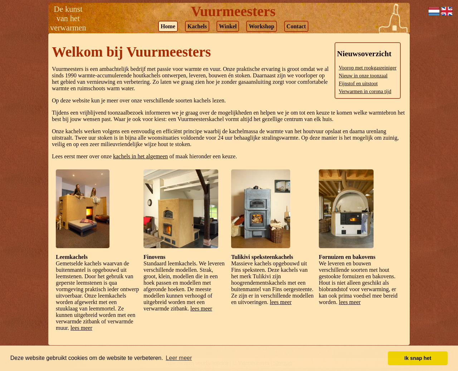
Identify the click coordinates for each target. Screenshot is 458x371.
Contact (296, 26)
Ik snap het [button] (417, 358)
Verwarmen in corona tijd (365, 91)
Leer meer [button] (179, 358)
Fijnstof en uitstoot (358, 83)
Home (168, 26)
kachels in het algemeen (140, 156)
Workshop (261, 26)
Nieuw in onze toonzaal (363, 75)
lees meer (81, 328)
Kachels (197, 26)
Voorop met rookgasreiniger (367, 68)
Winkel (228, 26)
